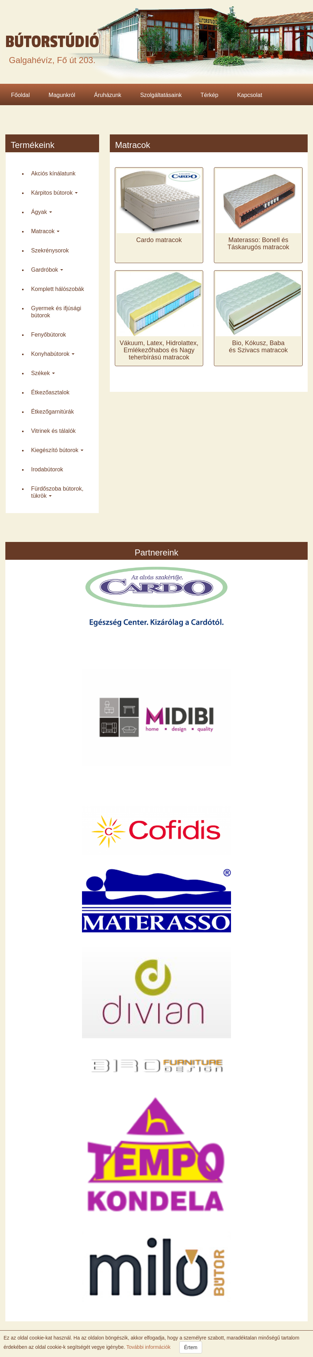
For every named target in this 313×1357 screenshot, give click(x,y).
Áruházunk (108, 95)
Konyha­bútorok (53, 354)
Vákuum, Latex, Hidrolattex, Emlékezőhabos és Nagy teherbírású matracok (158, 350)
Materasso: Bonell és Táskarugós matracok (258, 243)
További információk (147, 1347)
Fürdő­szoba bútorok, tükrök (57, 492)
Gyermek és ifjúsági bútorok (56, 311)
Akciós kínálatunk (53, 173)
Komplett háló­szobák (57, 289)
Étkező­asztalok (50, 392)
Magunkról (61, 95)
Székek (43, 373)
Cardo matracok (159, 240)
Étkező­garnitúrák (52, 412)
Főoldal (20, 95)
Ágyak (41, 212)
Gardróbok (47, 270)
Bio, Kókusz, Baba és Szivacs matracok (258, 346)
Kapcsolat (249, 95)
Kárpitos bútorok (54, 193)
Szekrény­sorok (50, 250)
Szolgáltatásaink (161, 95)
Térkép (210, 95)
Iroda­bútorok (47, 469)
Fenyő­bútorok (48, 335)
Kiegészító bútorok (57, 450)
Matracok (45, 231)
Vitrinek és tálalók (53, 431)
